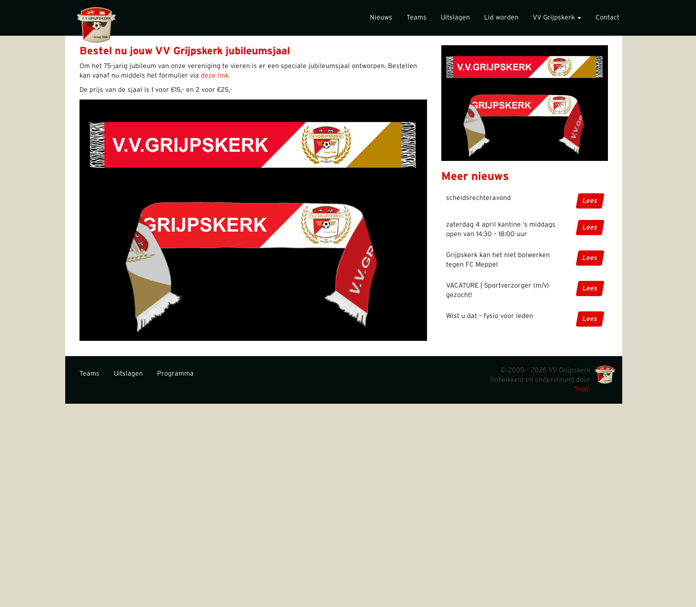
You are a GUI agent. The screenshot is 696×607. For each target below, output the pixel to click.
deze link (215, 75)
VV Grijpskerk (557, 17)
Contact (607, 17)
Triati (582, 389)
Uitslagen (455, 17)
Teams (417, 17)
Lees (590, 201)
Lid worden (501, 17)
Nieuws (381, 17)
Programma (175, 373)
